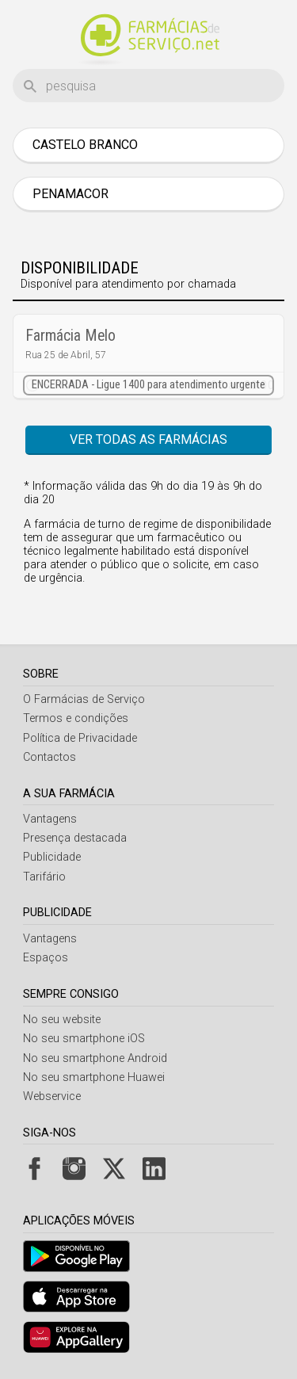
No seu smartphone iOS (84, 1038)
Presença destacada (75, 838)
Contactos (49, 757)
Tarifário (44, 877)
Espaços (45, 958)
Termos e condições (75, 718)
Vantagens (50, 819)
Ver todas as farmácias (148, 439)
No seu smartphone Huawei (94, 1077)
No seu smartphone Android (95, 1058)
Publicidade (52, 857)
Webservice (52, 1096)
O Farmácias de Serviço (84, 699)
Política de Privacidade (80, 738)
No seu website (62, 1019)
